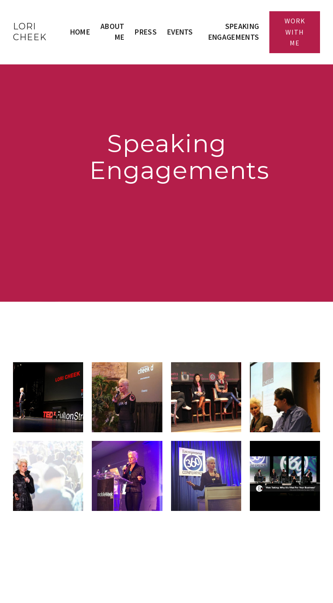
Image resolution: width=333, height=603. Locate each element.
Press (146, 32)
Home (80, 32)
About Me (112, 32)
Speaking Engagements (233, 32)
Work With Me (295, 31)
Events (180, 32)
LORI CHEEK (30, 32)
